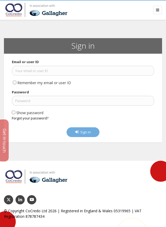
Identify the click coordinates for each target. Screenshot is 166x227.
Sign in (83, 132)
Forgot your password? (30, 118)
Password (20, 92)
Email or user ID (25, 61)
